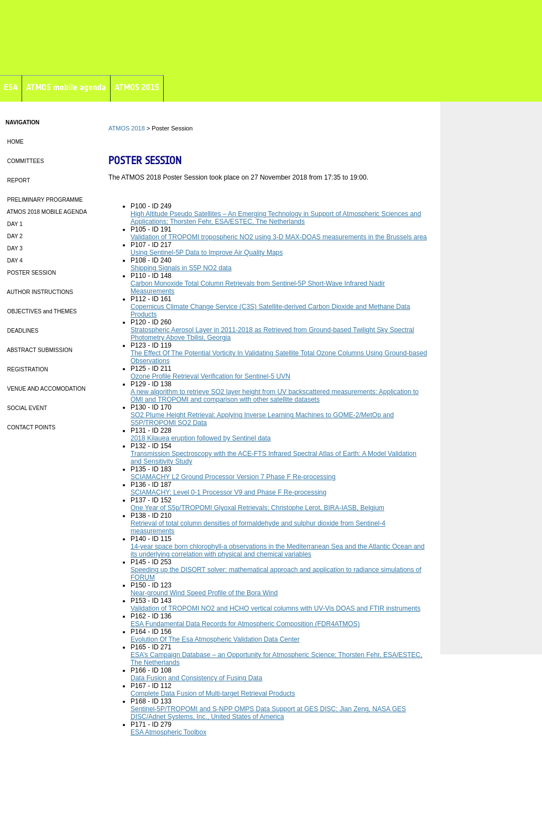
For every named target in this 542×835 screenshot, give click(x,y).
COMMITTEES (25, 161)
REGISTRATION (27, 369)
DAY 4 (14, 261)
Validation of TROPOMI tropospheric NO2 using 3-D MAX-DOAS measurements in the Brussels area (279, 237)
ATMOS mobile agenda (66, 87)
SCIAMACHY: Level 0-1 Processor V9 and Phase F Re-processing (228, 492)
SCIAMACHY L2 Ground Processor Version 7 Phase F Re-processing (233, 477)
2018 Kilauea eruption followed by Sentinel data (201, 438)
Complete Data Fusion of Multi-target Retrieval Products (213, 693)
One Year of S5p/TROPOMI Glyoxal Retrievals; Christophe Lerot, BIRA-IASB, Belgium (257, 508)
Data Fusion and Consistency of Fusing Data (196, 678)
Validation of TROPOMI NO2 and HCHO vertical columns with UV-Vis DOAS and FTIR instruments (275, 608)
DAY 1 (14, 224)
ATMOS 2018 (126, 128)
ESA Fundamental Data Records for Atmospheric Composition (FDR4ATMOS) (245, 624)
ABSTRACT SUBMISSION (39, 350)
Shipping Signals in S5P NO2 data (181, 268)
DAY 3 (14, 248)
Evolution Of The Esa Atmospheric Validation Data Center (215, 639)
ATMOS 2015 (136, 87)
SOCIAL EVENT (26, 408)
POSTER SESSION (31, 273)
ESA (11, 87)
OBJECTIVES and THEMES (41, 311)
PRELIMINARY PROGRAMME (44, 200)
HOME (15, 142)
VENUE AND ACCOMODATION (46, 389)
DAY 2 (14, 236)
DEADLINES (22, 331)
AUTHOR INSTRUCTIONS (39, 292)
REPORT (18, 180)
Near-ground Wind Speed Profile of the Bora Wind (204, 593)
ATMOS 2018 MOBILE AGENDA (46, 212)
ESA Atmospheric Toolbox (168, 732)
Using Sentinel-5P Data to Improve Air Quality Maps (207, 252)
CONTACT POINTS (30, 427)
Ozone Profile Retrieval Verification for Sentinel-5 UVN (210, 376)
